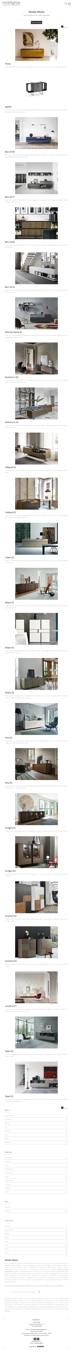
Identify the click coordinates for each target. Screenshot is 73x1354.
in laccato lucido (36, 1169)
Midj (36, 1127)
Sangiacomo (36, 1142)
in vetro (36, 1192)
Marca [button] (7, 1110)
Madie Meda (46, 15)
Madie (40, 15)
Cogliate (36, 1234)
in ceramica (36, 1161)
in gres (36, 1165)
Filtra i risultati (36, 22)
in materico (36, 1184)
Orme (36, 1135)
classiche (36, 1207)
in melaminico (36, 1158)
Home (25, 15)
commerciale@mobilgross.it (38, 1329)
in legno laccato (36, 1180)
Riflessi (36, 1139)
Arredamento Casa (33, 15)
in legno (36, 1177)
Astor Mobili (36, 1119)
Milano (36, 1245)
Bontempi (36, 1123)
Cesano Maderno (36, 1230)
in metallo (36, 1188)
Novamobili (36, 1131)
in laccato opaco (36, 1173)
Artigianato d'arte (36, 1116)
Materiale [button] (8, 1152)
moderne (36, 1211)
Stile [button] (6, 1201)
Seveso (36, 1253)
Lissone (36, 1238)
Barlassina (36, 1226)
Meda (36, 1241)
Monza (36, 1249)
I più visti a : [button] (9, 1220)
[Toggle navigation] (69, 3)
